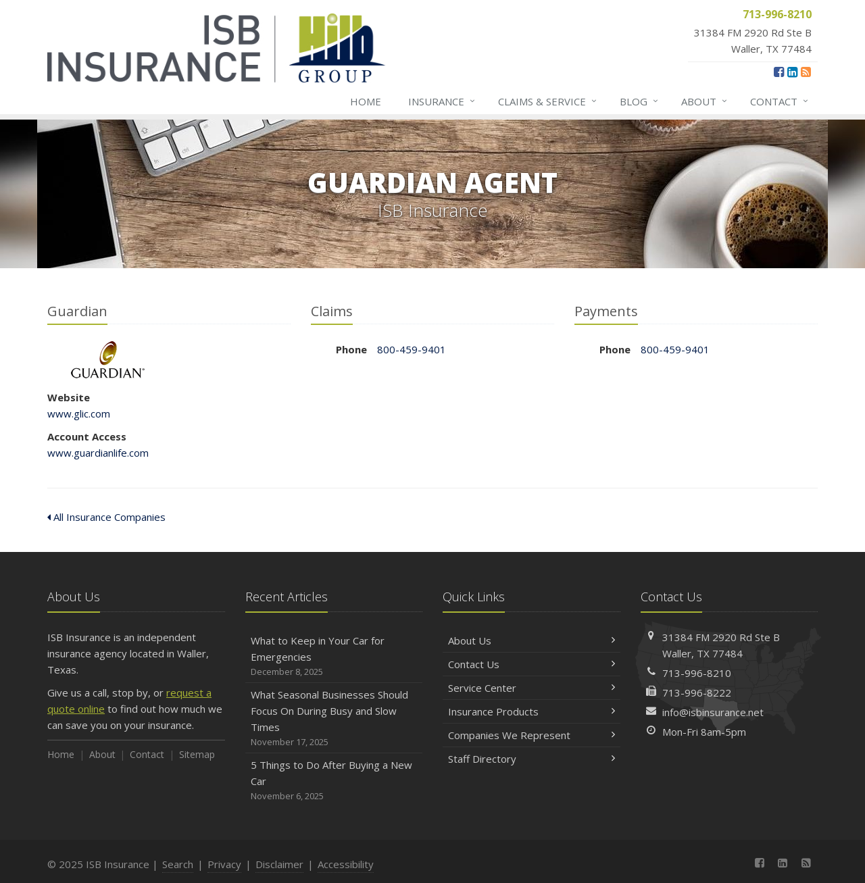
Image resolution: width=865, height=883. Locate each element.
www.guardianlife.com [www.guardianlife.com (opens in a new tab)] (98, 452)
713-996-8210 (696, 673)
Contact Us (531, 664)
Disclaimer (279, 864)
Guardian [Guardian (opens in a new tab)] (107, 359)
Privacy (224, 864)
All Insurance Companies (106, 517)
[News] (806, 72)
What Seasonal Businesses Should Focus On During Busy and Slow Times (334, 718)
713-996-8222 (696, 692)
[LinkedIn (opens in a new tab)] (792, 72)
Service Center (531, 688)
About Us (531, 640)
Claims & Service (548, 101)
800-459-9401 (411, 349)
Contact (780, 101)
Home (365, 101)
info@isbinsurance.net (713, 712)
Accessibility (346, 864)
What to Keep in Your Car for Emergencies (334, 656)
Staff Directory (531, 758)
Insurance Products (531, 711)
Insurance (442, 101)
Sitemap (197, 754)
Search (177, 864)
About (704, 101)
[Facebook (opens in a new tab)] (779, 72)
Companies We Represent (531, 735)
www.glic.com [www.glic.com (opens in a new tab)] (78, 413)
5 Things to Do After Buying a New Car (334, 780)
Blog (640, 101)
